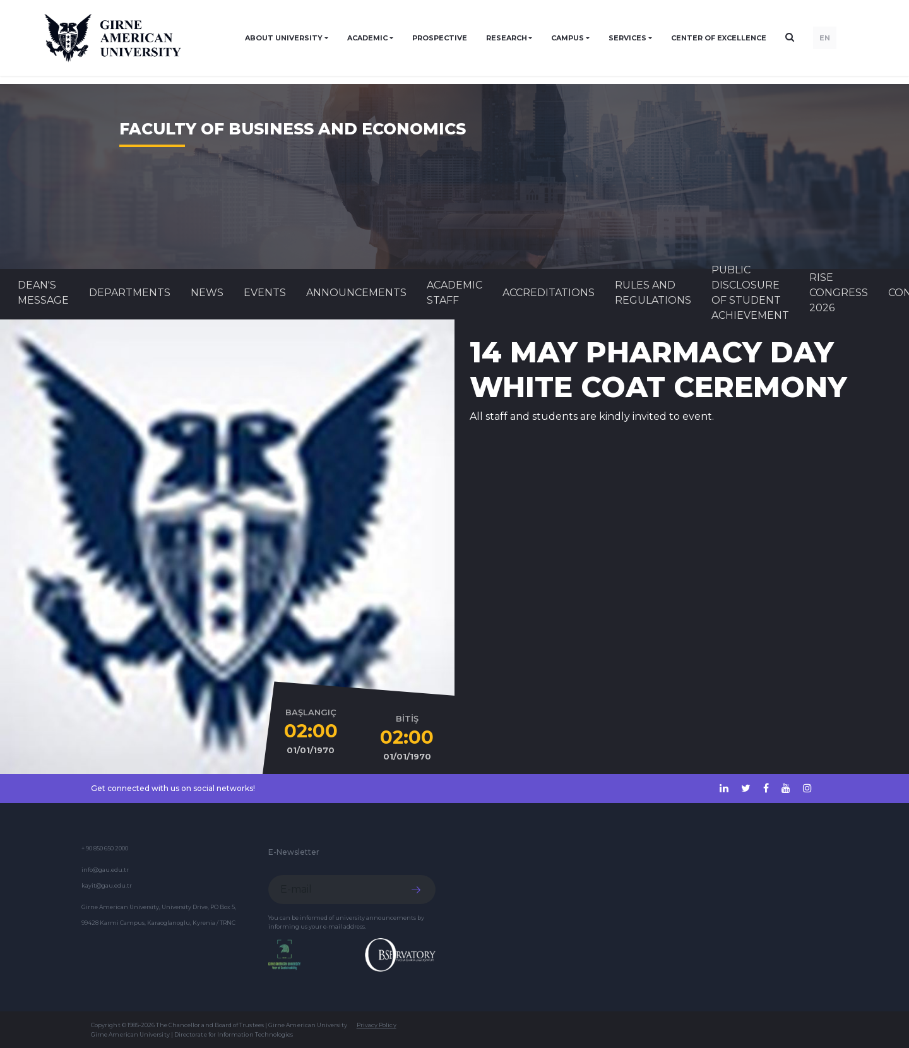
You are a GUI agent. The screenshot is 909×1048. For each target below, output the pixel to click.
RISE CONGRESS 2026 (838, 292)
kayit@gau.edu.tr (106, 885)
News (207, 293)
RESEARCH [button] (506, 37)
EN (824, 37)
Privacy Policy (376, 1024)
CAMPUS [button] (567, 37)
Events (265, 293)
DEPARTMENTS (129, 293)
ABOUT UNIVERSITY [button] (284, 37)
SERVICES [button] (627, 37)
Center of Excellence (718, 37)
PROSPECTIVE (439, 37)
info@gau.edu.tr (105, 869)
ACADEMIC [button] (367, 37)
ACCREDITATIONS (548, 293)
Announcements (356, 293)
